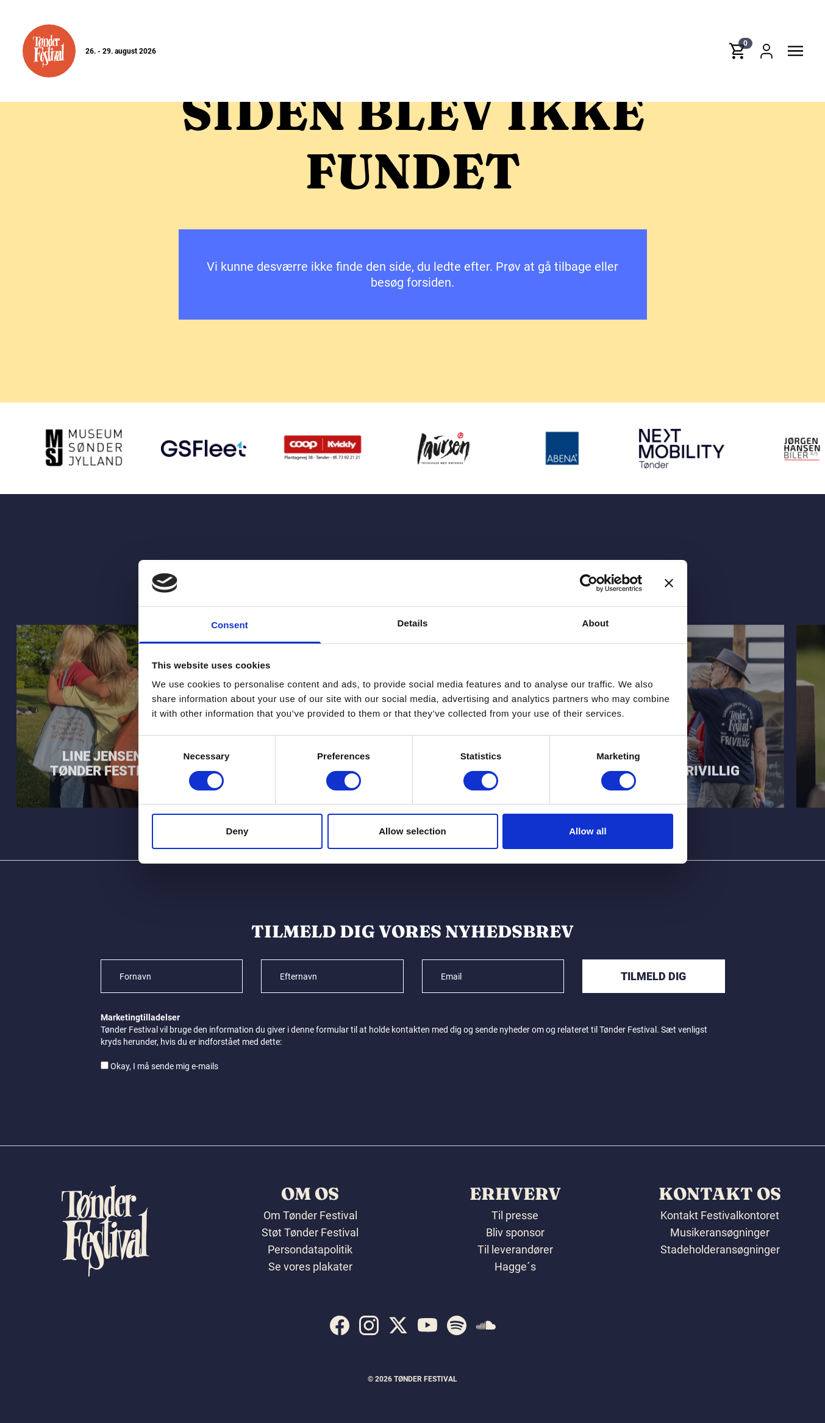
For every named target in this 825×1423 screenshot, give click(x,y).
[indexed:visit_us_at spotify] (456, 1325)
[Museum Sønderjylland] (87, 448)
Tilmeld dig (653, 976)
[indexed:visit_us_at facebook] (339, 1325)
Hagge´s (515, 1266)
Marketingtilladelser (140, 1017)
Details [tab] (413, 623)
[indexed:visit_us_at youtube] (427, 1325)
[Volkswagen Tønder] (685, 448)
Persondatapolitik (310, 1249)
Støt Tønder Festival (310, 1232)
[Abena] (566, 448)
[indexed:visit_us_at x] (398, 1325)
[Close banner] (669, 583)
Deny (237, 831)
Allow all (588, 831)
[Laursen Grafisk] (446, 448)
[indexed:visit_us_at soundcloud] (486, 1325)
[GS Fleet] (206, 448)
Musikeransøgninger (720, 1232)
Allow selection (412, 831)
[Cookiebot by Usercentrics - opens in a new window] (588, 583)
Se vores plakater (310, 1266)
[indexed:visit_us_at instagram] (369, 1325)
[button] (49, 50)
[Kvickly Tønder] (326, 448)
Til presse (514, 1215)
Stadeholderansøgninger (720, 1249)
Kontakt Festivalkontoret (719, 1215)
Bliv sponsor (515, 1232)
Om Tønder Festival (310, 1215)
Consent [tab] (229, 625)
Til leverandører (515, 1249)
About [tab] (595, 623)
